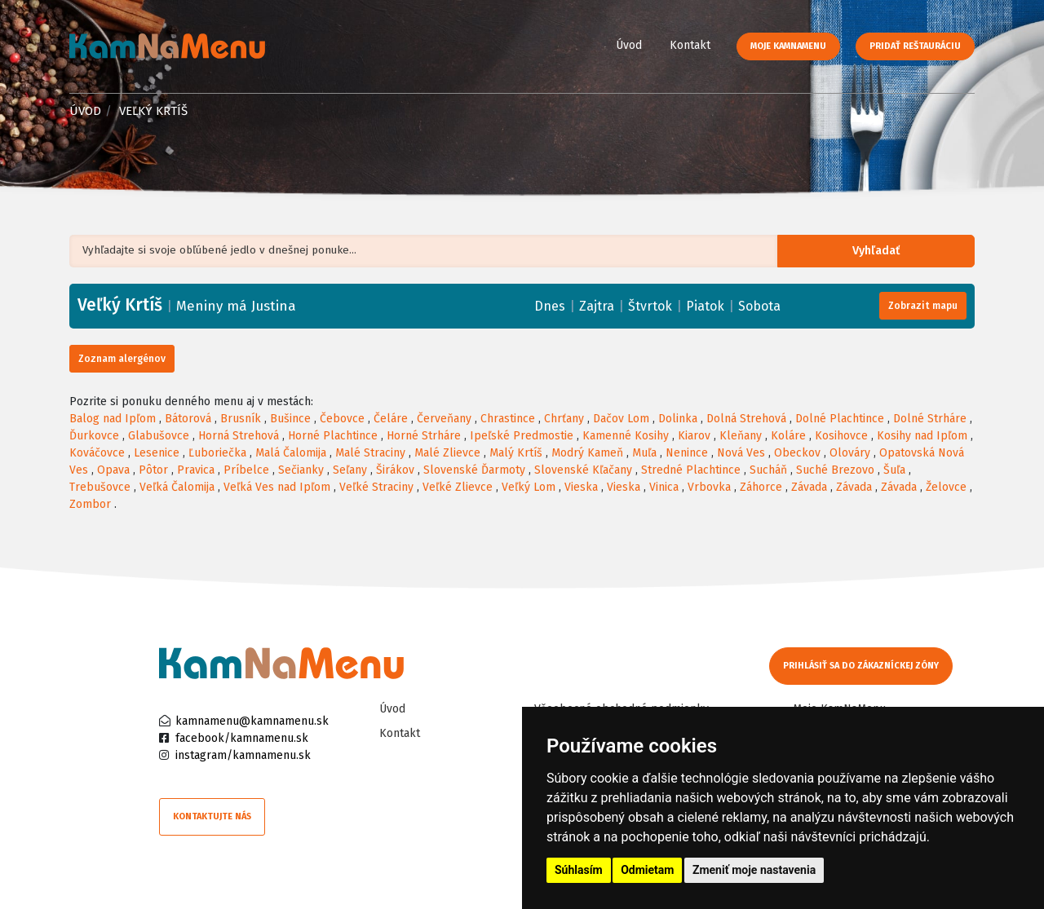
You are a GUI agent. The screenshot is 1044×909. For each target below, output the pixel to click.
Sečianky (301, 470)
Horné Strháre (424, 436)
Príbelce (246, 470)
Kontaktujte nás (212, 816)
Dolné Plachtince (839, 419)
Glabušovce (158, 436)
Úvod (629, 45)
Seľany (350, 470)
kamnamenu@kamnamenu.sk (252, 721)
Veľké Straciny (376, 487)
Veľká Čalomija (177, 487)
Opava (113, 470)
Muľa (644, 453)
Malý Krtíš (515, 453)
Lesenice (156, 453)
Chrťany (564, 419)
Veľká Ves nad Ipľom (276, 487)
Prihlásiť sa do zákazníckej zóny (862, 665)
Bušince (290, 419)
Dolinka (677, 419)
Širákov (395, 470)
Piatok (705, 306)
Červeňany (444, 419)
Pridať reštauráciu (915, 46)
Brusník (240, 419)
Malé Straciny (370, 453)
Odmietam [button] (647, 869)
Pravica (196, 470)
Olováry (849, 453)
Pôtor (153, 470)
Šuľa (894, 470)
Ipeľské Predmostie (521, 436)
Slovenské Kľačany (583, 470)
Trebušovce (99, 487)
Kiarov (694, 436)
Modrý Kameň (587, 453)
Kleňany (740, 436)
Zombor (90, 504)
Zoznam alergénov (122, 358)
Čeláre (391, 419)
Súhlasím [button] (579, 869)
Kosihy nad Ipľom (922, 436)
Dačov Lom (621, 419)
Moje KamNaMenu (788, 46)
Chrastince (507, 419)
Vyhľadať (884, 251)
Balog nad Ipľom (112, 419)
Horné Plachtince (333, 436)
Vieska (581, 487)
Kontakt (690, 45)
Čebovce (342, 419)
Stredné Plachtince (691, 470)
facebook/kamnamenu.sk (241, 738)
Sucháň (768, 470)
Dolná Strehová (746, 419)
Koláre (788, 436)
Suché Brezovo (835, 470)
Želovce (946, 487)
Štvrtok (650, 306)
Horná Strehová (238, 436)
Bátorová (188, 419)
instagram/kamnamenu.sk (243, 755)
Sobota (759, 306)
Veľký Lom (528, 487)
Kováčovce (97, 453)
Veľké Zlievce (457, 487)
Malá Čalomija (290, 453)
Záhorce (761, 487)
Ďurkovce (94, 436)
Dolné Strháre (930, 419)
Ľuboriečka (217, 453)
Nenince (687, 453)
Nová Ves (741, 453)
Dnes (549, 306)
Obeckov (797, 453)
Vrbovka (709, 487)
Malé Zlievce (447, 453)
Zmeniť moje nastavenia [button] (754, 869)
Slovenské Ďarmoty (474, 470)
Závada (809, 487)
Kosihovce (841, 436)
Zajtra (596, 306)
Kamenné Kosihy (625, 436)
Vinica (664, 487)
